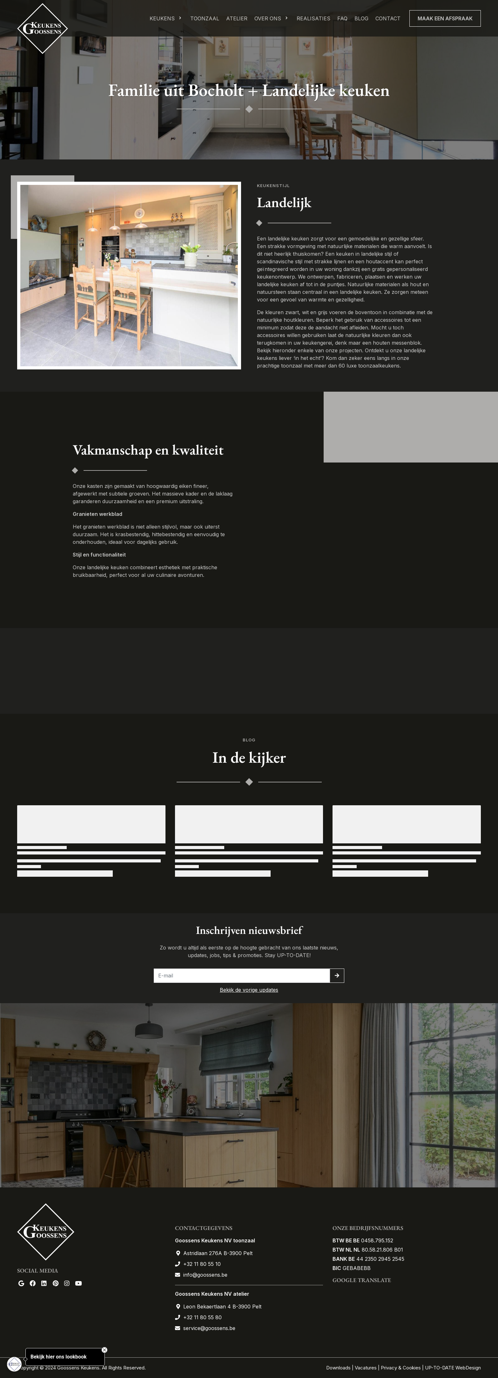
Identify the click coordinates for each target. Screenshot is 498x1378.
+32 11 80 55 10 (202, 1264)
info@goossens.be (205, 1275)
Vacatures (366, 1368)
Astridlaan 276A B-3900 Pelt (217, 1253)
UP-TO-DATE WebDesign (453, 1368)
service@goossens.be (209, 1328)
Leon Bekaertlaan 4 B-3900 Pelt (222, 1306)
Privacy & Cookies (401, 1368)
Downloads (339, 1368)
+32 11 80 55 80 (202, 1317)
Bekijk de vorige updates (249, 990)
